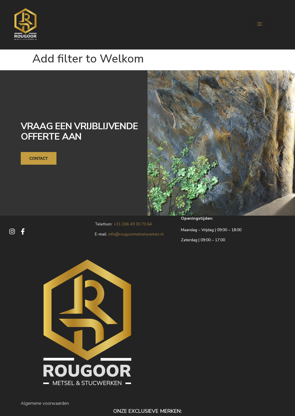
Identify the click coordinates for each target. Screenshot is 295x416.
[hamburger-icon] (259, 24)
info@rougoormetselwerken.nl (136, 234)
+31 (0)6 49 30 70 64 (133, 224)
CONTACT (38, 158)
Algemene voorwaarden (45, 403)
